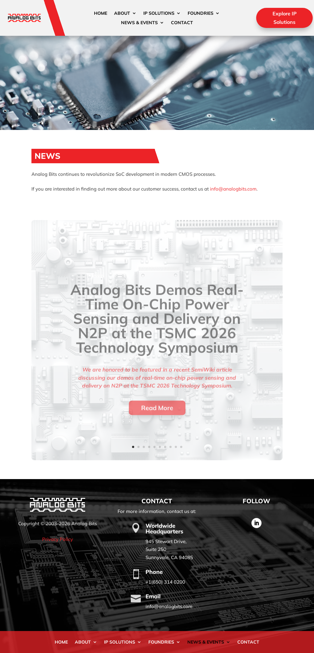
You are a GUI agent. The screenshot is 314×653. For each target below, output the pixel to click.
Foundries (200, 13)
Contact (182, 22)
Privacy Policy (57, 539)
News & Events (139, 22)
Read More (157, 419)
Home (100, 13)
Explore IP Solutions (285, 17)
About (122, 13)
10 (181, 447)
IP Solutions (158, 13)
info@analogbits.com (233, 189)
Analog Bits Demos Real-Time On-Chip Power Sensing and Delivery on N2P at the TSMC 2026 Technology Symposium (157, 330)
